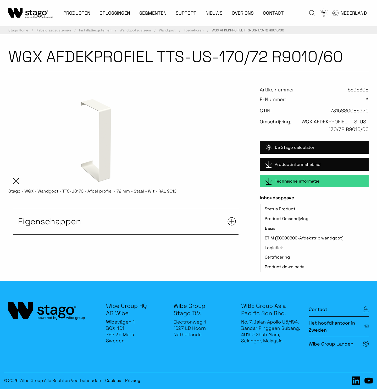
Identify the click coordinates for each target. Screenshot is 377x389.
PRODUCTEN (76, 13)
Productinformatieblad (292, 164)
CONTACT (273, 13)
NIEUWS (214, 13)
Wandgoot (167, 30)
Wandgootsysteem (135, 30)
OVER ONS (243, 13)
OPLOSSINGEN (114, 13)
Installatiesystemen (95, 30)
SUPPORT (186, 13)
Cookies (113, 380)
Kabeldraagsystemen (53, 30)
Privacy (132, 380)
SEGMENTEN (153, 13)
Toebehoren (194, 30)
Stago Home (18, 30)
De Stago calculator (289, 147)
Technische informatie (292, 181)
